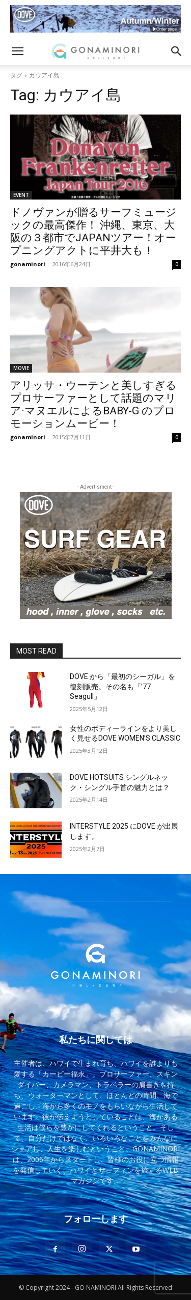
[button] (17, 51)
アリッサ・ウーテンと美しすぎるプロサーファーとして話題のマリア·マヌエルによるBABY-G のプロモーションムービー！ (93, 404)
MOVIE (21, 368)
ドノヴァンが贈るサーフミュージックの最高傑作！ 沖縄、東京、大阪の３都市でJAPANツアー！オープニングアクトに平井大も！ (93, 231)
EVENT (21, 195)
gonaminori (27, 264)
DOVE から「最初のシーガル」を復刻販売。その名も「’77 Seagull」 (122, 686)
